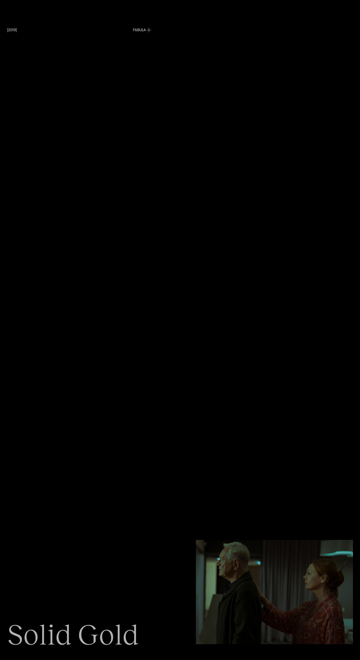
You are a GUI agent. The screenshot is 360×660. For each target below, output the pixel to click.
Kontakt (266, 9)
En (323, 9)
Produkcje (142, 9)
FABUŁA (139, 30)
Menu (12, 9)
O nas (201, 9)
